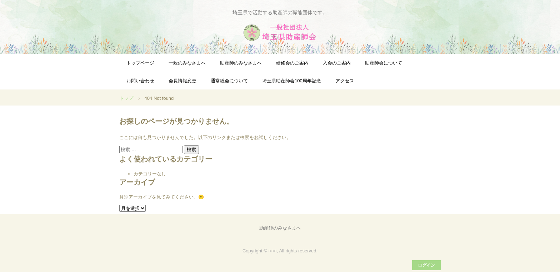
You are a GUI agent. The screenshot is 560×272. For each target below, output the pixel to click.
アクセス (344, 80)
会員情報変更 (182, 80)
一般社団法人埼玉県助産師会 (280, 32)
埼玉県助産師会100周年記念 (291, 80)
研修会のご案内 (292, 63)
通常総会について (229, 80)
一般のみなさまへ (187, 63)
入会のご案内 (337, 63)
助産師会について (383, 63)
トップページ (140, 63)
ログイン (426, 265)
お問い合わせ (140, 80)
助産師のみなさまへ (241, 63)
